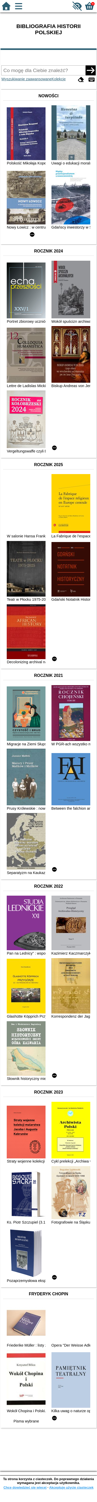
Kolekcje (59, 79)
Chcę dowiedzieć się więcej (24, 1487)
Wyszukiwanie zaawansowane (26, 79)
